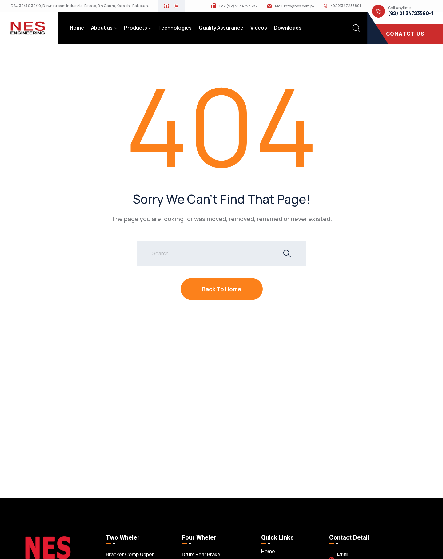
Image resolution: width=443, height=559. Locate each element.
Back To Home (221, 289)
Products (135, 27)
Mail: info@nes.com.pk (294, 6)
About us (102, 27)
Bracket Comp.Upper (130, 554)
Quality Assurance (221, 27)
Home (77, 27)
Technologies (175, 27)
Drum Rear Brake (201, 554)
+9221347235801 (345, 5)
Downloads (287, 27)
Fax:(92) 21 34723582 (238, 6)
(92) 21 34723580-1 (410, 13)
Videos (258, 27)
